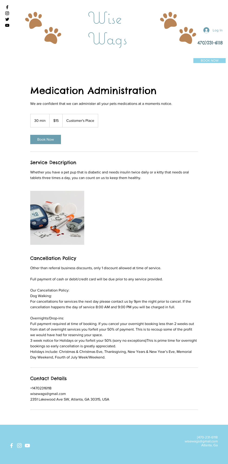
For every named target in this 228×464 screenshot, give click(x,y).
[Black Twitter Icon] (7, 19)
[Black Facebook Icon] (7, 7)
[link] (45, 139)
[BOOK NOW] (209, 60)
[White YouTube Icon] (27, 445)
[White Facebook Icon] (11, 445)
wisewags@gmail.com (201, 441)
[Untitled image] (57, 218)
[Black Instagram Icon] (7, 13)
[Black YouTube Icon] (7, 25)
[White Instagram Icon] (19, 445)
